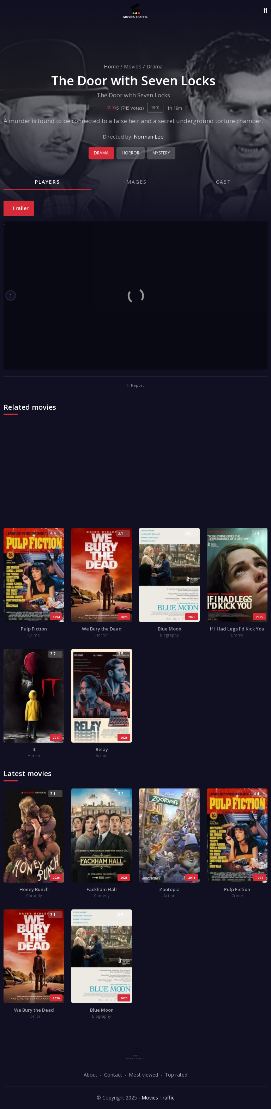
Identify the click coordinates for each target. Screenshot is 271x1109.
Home (111, 66)
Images (135, 181)
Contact (113, 1074)
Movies (132, 66)
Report (135, 385)
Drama (154, 66)
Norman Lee (149, 136)
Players (47, 181)
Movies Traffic (157, 1097)
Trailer (20, 208)
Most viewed (143, 1074)
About (90, 1074)
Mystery (161, 153)
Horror (130, 153)
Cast (223, 181)
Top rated (176, 1074)
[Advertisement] (135, 475)
